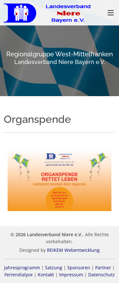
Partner (103, 268)
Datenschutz (101, 275)
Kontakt (46, 275)
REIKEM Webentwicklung (73, 250)
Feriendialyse (18, 275)
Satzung (53, 268)
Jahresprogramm (22, 268)
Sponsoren (78, 268)
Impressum (71, 275)
